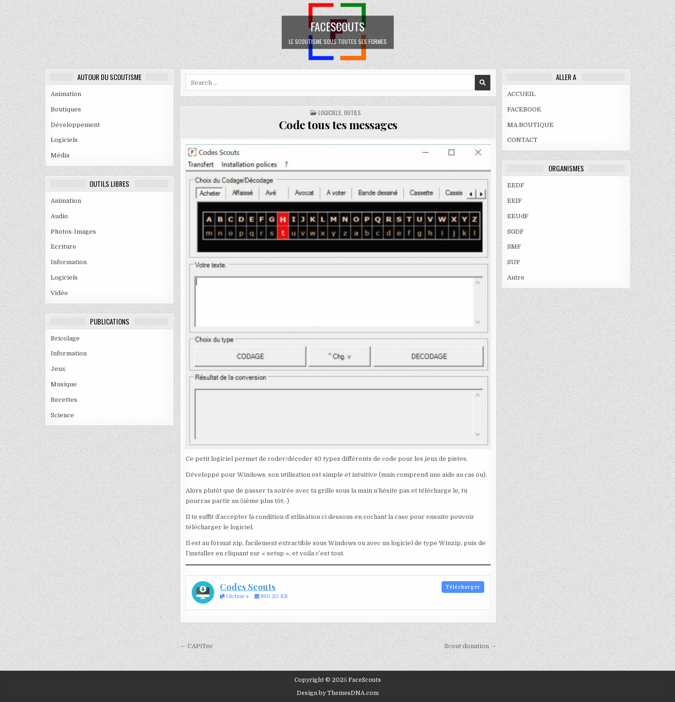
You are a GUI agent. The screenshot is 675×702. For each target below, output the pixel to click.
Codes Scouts (248, 586)
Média (60, 155)
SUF (513, 262)
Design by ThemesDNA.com (338, 693)
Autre (516, 277)
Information (69, 262)
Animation (66, 93)
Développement (75, 124)
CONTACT (522, 139)
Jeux (58, 368)
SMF (514, 246)
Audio (59, 216)
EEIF (514, 200)
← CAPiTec (196, 646)
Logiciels (64, 139)
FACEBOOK (524, 109)
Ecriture (63, 246)
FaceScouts (337, 25)
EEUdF (517, 216)
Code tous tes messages (338, 124)
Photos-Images (73, 231)
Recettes (64, 399)
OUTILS (352, 113)
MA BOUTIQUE (530, 124)
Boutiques (66, 109)
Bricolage (65, 338)
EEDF (515, 185)
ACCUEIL (521, 93)
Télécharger (463, 587)
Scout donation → (470, 646)
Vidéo (59, 292)
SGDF (515, 231)
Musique (64, 384)
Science (62, 415)
